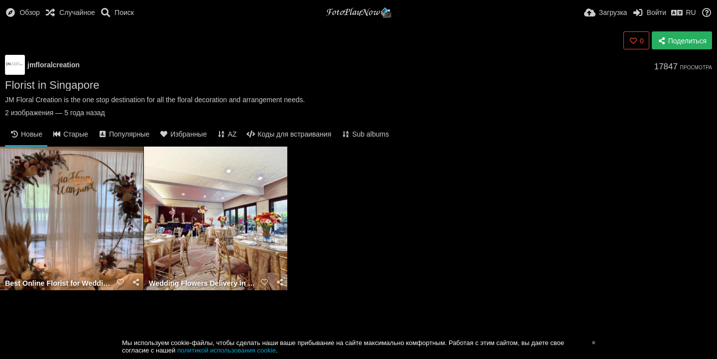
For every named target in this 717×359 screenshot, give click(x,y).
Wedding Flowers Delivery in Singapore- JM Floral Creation (203, 283)
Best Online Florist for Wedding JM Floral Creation (59, 283)
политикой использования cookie (226, 350)
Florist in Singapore (52, 85)
